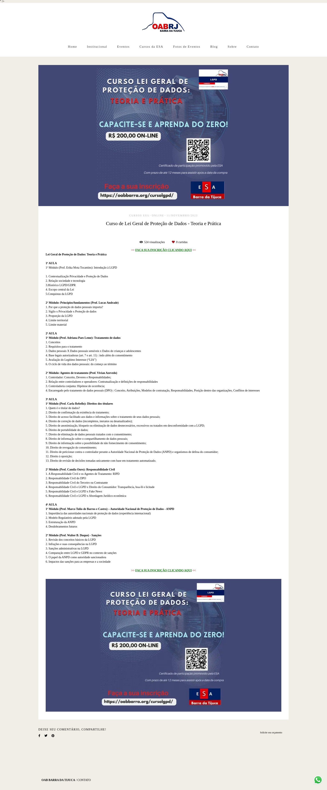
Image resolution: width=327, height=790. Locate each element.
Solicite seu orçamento (271, 732)
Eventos (123, 46)
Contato (253, 46)
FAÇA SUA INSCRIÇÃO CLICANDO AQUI (163, 250)
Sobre (232, 46)
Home (72, 46)
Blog (214, 46)
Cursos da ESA (151, 46)
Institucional (97, 46)
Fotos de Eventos (186, 46)
